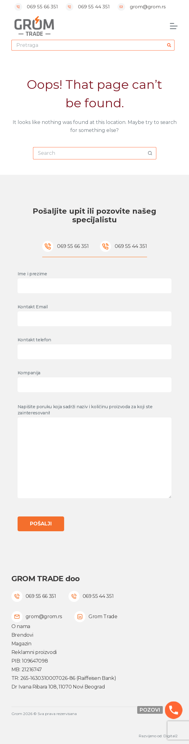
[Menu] (174, 26)
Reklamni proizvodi (34, 652)
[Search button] (169, 45)
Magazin (21, 644)
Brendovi (22, 635)
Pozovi (150, 710)
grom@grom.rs (148, 7)
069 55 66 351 (42, 7)
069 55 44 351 (94, 7)
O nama (20, 626)
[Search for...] (87, 45)
